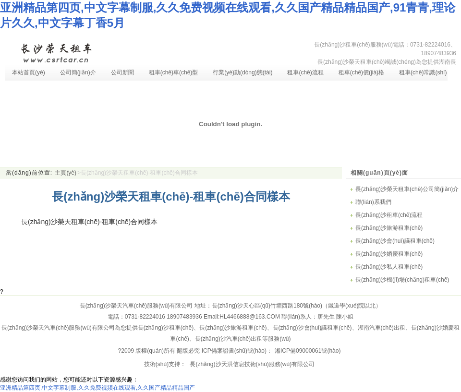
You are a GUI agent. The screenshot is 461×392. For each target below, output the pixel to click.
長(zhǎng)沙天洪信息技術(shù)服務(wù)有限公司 (251, 364)
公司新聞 (122, 72)
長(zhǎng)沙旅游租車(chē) (389, 228)
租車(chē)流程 (305, 72)
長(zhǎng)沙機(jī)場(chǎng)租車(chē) (402, 279)
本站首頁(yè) (28, 72)
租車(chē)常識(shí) (423, 72)
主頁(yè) (65, 172)
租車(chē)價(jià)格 (361, 72)
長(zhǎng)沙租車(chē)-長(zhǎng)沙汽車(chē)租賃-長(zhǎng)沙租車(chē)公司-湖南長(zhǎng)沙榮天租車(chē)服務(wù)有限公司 (56, 51)
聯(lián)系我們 (373, 202)
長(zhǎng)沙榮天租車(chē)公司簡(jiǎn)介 (407, 189)
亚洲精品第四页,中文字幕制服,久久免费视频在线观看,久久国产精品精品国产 (97, 387)
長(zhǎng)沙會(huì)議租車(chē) (395, 241)
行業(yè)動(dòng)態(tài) (242, 72)
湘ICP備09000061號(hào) (307, 350)
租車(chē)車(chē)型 (173, 72)
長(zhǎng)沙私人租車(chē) (389, 266)
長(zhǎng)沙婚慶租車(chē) (389, 253)
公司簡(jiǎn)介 (78, 72)
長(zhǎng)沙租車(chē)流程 (389, 215)
